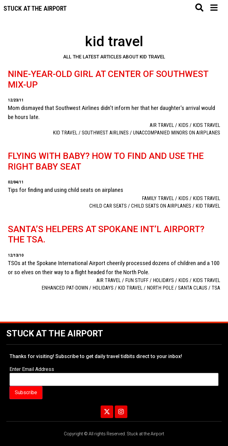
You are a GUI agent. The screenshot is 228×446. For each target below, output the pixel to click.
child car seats (108, 206)
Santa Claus (192, 288)
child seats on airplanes (161, 206)
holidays (103, 288)
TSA (216, 288)
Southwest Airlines (105, 133)
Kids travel (206, 125)
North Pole (160, 288)
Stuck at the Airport (54, 334)
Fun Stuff (136, 280)
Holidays (163, 280)
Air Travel (162, 125)
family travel (158, 198)
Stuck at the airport (35, 8)
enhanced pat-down (65, 288)
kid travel (65, 133)
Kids (183, 125)
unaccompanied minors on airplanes (176, 133)
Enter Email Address (31, 369)
